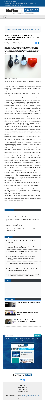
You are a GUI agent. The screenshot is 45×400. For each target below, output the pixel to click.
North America (15, 28)
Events (13, 5)
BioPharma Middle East (24, 3)
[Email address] (19, 335)
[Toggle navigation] (5, 16)
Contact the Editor (22, 389)
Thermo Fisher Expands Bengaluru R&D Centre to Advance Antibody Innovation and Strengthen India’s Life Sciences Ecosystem (21, 258)
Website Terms (15, 398)
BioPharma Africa (32, 3)
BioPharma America (8, 3)
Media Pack (17, 5)
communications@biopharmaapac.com (30, 395)
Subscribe (37, 335)
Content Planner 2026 (22, 391)
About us (22, 385)
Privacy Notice (22, 398)
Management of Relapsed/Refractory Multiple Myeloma (18, 216)
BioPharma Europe (16, 3)
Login (20, 5)
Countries (8, 28)
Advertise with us (22, 387)
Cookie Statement (29, 398)
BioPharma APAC (8, 5)
